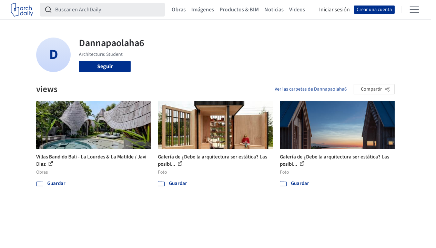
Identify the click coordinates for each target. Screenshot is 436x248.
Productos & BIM (239, 9)
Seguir (105, 66)
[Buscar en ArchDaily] (108, 10)
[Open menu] (414, 9)
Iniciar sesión (334, 9)
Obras (179, 9)
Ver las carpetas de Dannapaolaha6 (311, 89)
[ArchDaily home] (22, 10)
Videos (297, 9)
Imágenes (202, 9)
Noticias (274, 9)
